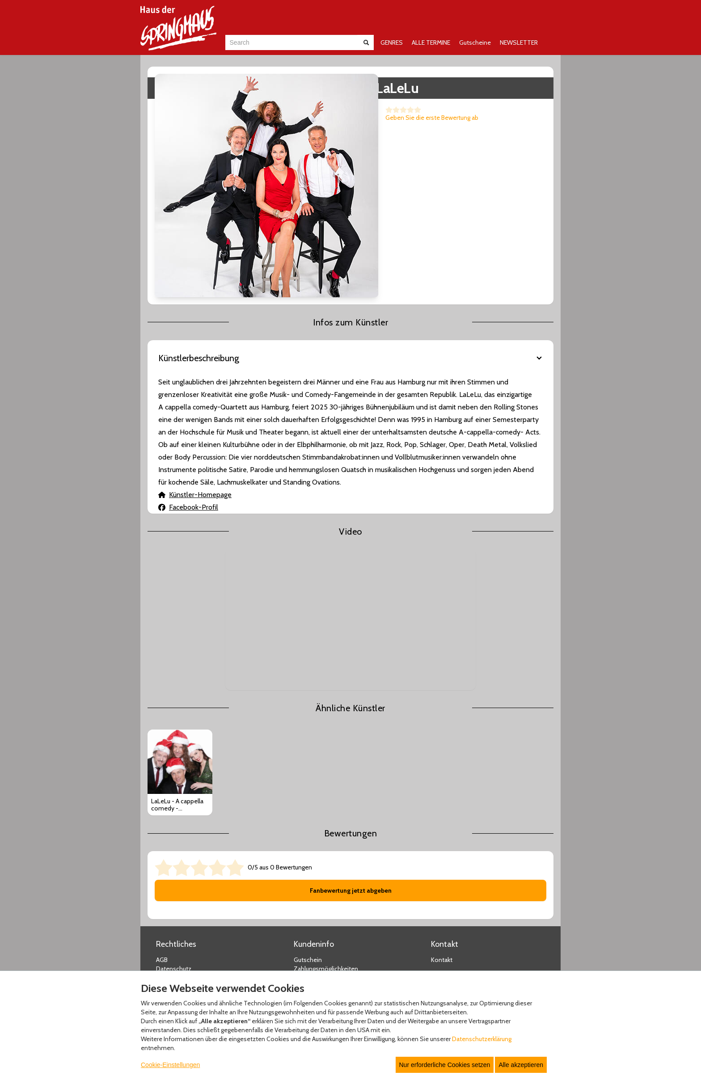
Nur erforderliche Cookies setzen (444, 1064)
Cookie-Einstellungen (170, 1065)
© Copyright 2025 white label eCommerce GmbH (351, 959)
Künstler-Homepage (195, 378)
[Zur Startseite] (178, 28)
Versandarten (312, 862)
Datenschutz (173, 853)
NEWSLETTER (519, 42)
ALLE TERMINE (431, 42)
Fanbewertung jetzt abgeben (351, 775)
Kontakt (441, 844)
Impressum (171, 862)
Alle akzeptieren (520, 1064)
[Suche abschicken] (366, 42)
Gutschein (308, 844)
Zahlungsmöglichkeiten (326, 853)
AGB (162, 844)
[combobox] (291, 42)
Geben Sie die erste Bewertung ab (315, 118)
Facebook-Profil (188, 391)
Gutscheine (475, 42)
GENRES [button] (391, 42)
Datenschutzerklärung (481, 1039)
